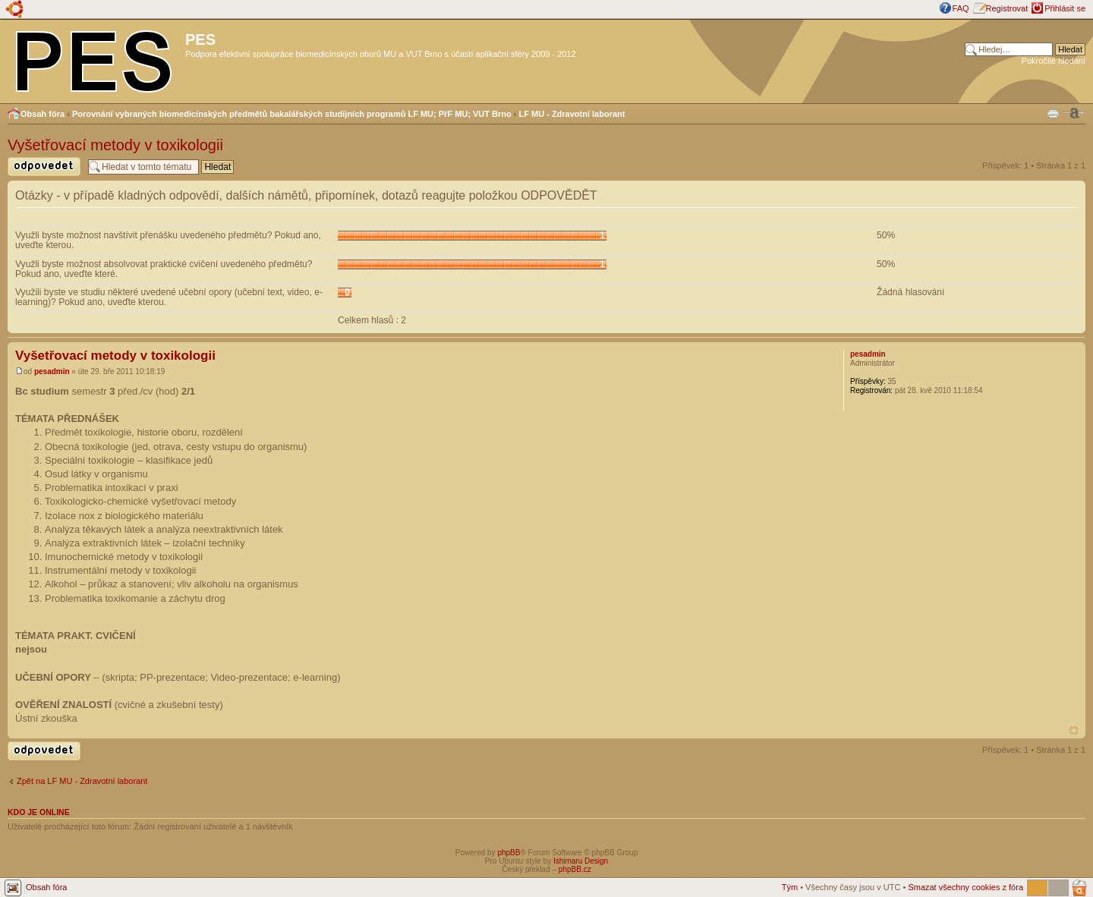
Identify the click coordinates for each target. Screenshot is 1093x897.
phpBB (508, 852)
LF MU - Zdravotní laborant (572, 113)
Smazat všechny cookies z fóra (965, 887)
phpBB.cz (575, 869)
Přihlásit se (1064, 8)
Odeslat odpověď (44, 166)
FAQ (961, 8)
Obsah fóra (42, 113)
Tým (790, 887)
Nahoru (1073, 730)
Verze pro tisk (1053, 112)
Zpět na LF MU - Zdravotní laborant (82, 780)
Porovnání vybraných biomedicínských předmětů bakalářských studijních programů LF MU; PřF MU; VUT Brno (292, 113)
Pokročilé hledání (1053, 60)
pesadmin (52, 371)
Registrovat (1007, 8)
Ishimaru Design (580, 861)
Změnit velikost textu (1074, 113)
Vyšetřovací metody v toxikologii (115, 145)
